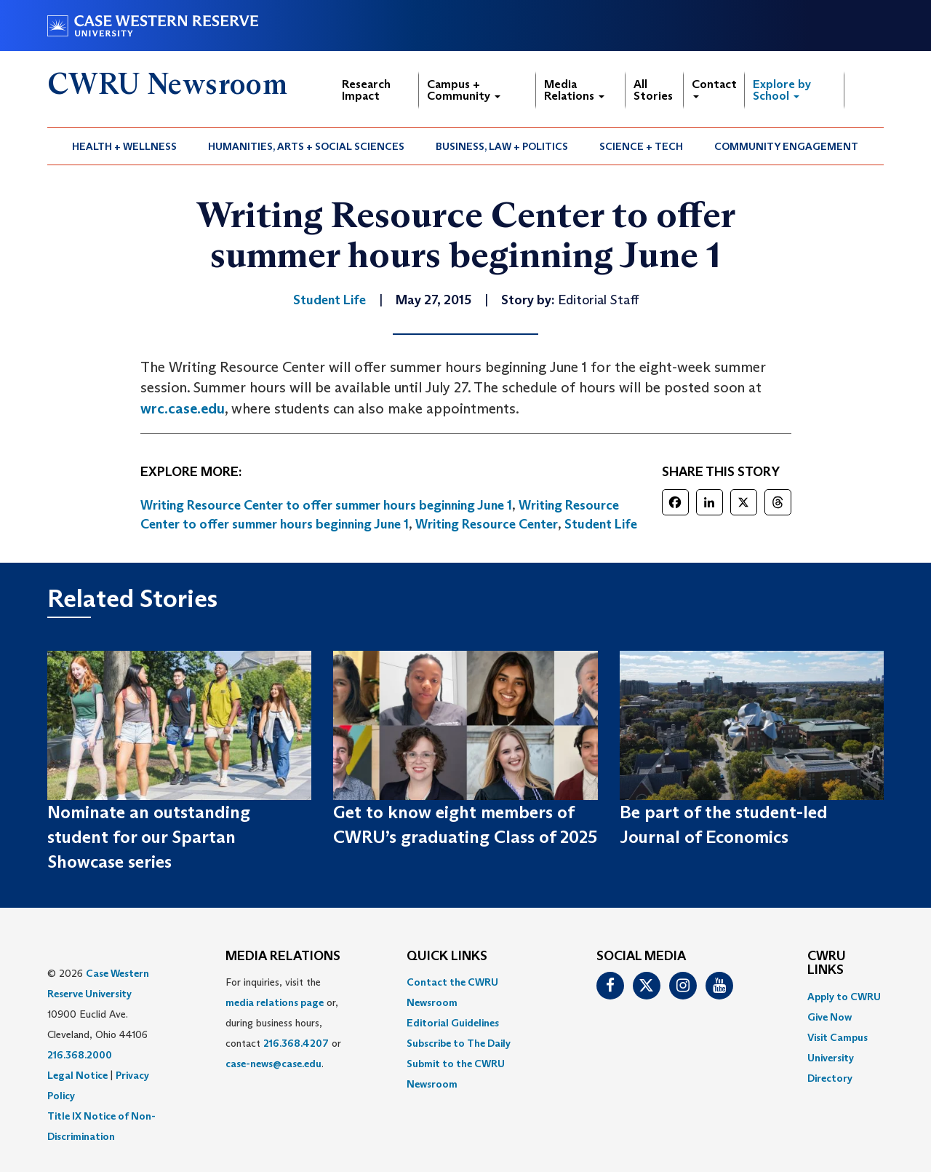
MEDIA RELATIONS (282, 956)
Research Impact (366, 90)
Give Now (829, 1016)
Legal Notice (77, 1075)
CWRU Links (826, 963)
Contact (714, 87)
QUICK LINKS (447, 956)
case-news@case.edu (273, 1063)
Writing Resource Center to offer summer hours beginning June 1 (326, 505)
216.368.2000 (79, 1054)
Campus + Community (463, 90)
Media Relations (574, 90)
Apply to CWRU (844, 996)
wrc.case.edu (182, 408)
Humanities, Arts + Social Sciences (306, 146)
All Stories (653, 90)
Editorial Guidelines (453, 1022)
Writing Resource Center (486, 524)
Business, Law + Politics (502, 146)
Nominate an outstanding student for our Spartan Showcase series (148, 837)
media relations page (274, 1002)
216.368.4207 (296, 1043)
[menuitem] (125, 146)
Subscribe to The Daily (459, 1043)
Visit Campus (837, 1037)
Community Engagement (786, 146)
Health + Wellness (124, 146)
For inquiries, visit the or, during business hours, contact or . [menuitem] (283, 1022)
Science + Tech (641, 146)
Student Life (600, 524)
